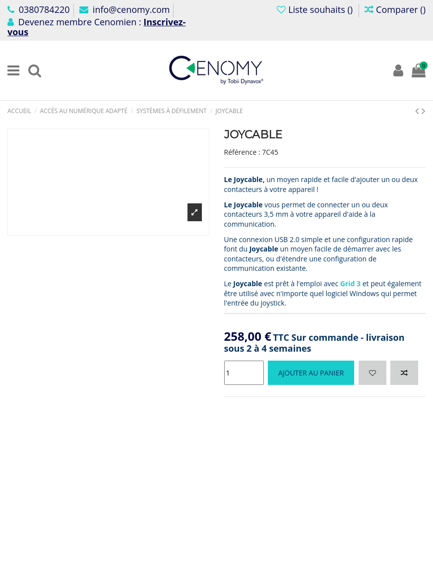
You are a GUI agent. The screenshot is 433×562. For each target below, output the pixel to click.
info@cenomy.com (124, 9)
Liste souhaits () (316, 9)
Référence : (242, 152)
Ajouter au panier (311, 372)
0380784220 (38, 9)
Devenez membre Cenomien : (96, 27)
